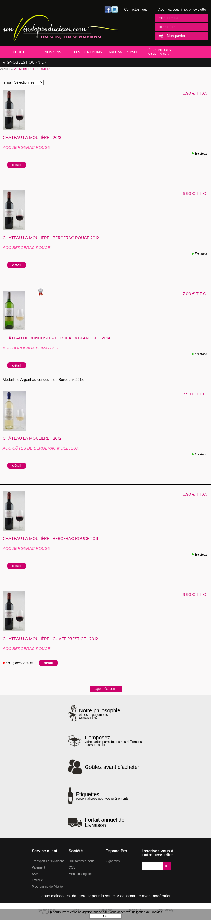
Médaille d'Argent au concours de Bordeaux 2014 (45, 379)
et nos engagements (99, 713)
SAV (35, 874)
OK (105, 916)
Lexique (37, 880)
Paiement (38, 867)
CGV (72, 867)
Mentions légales (80, 874)
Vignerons (113, 861)
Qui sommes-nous (81, 861)
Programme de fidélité (47, 886)
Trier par (6, 82)
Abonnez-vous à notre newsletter (182, 9)
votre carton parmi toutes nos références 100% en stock (114, 741)
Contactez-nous (135, 9)
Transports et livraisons (48, 861)
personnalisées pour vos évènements (102, 796)
